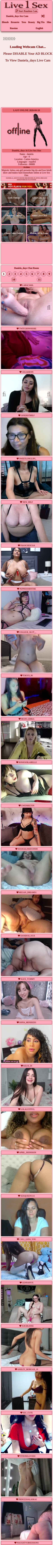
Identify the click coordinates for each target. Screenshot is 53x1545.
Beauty (31, 22)
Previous (5, 307)
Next (47, 307)
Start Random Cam (26, 11)
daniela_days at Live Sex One (26, 150)
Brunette (15, 22)
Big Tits (41, 22)
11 (39, 279)
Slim (49, 22)
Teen (23, 22)
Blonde (5, 22)
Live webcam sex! (26, 185)
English (39, 28)
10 (13, 279)
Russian (14, 28)
